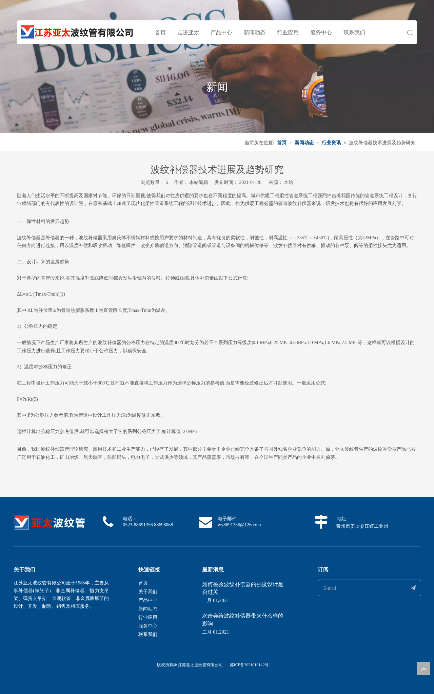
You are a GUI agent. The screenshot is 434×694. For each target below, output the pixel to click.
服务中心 (321, 32)
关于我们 (147, 591)
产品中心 (221, 32)
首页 (160, 32)
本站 (288, 182)
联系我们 (354, 32)
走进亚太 (188, 32)
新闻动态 (254, 32)
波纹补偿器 (299, 203)
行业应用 (288, 32)
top (423, 668)
